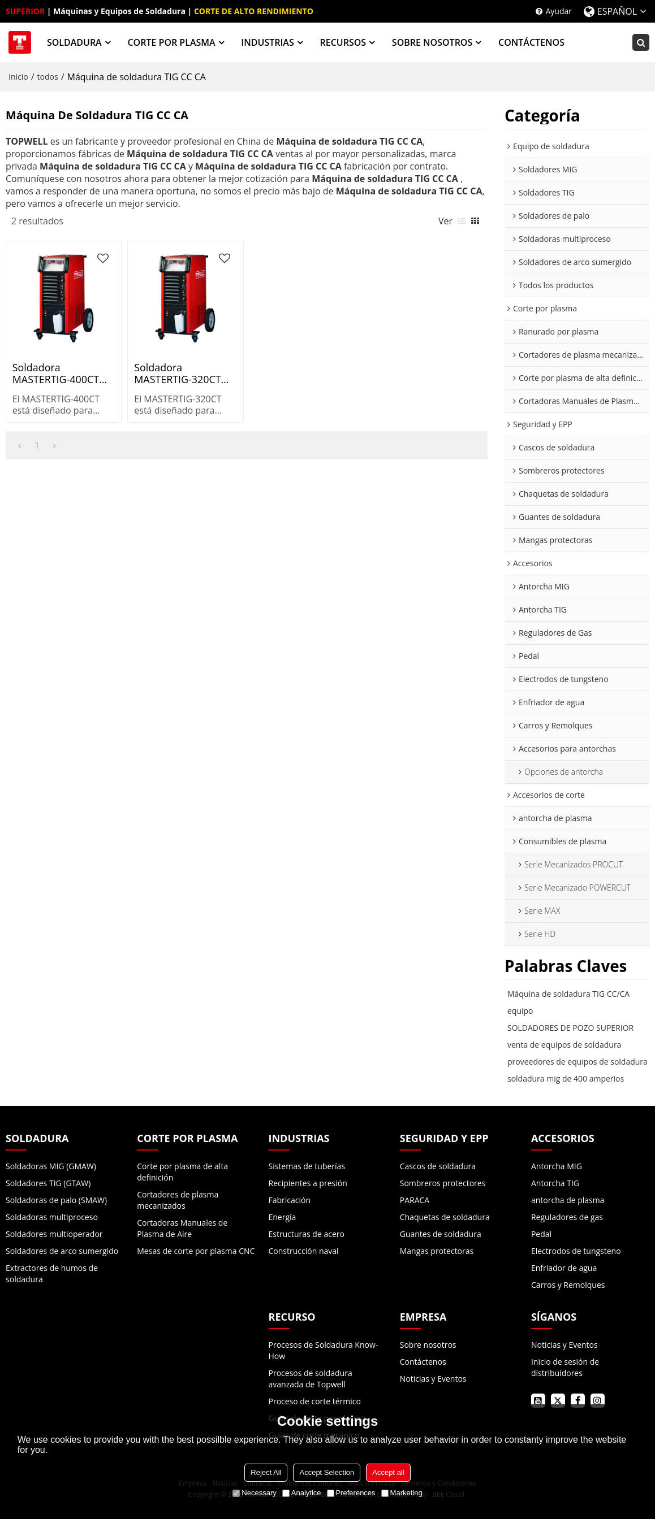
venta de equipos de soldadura (564, 1044)
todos (47, 76)
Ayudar (558, 11)
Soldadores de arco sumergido (62, 1250)
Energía (282, 1217)
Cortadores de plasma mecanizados (177, 1200)
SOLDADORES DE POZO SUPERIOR (570, 1027)
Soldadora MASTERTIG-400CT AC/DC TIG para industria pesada (55, 373)
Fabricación (290, 1200)
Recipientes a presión (308, 1183)
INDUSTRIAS (267, 42)
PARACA (414, 1200)
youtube (538, 1401)
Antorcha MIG (556, 1166)
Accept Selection (326, 1472)
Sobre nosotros (428, 1344)
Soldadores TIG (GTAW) (48, 1183)
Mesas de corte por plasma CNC (196, 1250)
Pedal (541, 1234)
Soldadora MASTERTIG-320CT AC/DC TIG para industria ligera (177, 373)
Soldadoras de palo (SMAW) (56, 1200)
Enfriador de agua (564, 1267)
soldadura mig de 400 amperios (565, 1078)
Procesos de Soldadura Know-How (323, 1350)
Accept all (388, 1472)
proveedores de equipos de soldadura (577, 1061)
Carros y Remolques (568, 1284)
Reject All (266, 1472)
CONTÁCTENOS (531, 42)
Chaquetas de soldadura (445, 1217)
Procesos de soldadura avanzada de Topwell (310, 1379)
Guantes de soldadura (440, 1234)
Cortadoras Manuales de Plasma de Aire (182, 1228)
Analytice (301, 1492)
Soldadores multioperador (54, 1234)
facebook (578, 1401)
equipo (520, 1010)
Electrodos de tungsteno (576, 1250)
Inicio (18, 76)
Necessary (254, 1492)
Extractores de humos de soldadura (52, 1273)
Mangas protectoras (437, 1250)
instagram (598, 1401)
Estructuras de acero (306, 1234)
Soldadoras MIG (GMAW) (51, 1166)
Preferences (351, 1492)
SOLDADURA (74, 42)
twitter (558, 1401)
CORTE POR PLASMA (171, 42)
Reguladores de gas (567, 1217)
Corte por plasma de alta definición (182, 1172)
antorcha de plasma (568, 1200)
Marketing (402, 1492)
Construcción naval (304, 1250)
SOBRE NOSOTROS (432, 42)
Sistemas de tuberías (307, 1166)
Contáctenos (423, 1361)
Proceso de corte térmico (315, 1401)
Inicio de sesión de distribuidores (565, 1367)
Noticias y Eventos (433, 1378)
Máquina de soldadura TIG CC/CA (568, 993)
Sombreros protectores (443, 1183)
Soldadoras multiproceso (52, 1217)
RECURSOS (343, 42)
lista (461, 221)
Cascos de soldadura (438, 1166)
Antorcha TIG (555, 1183)
